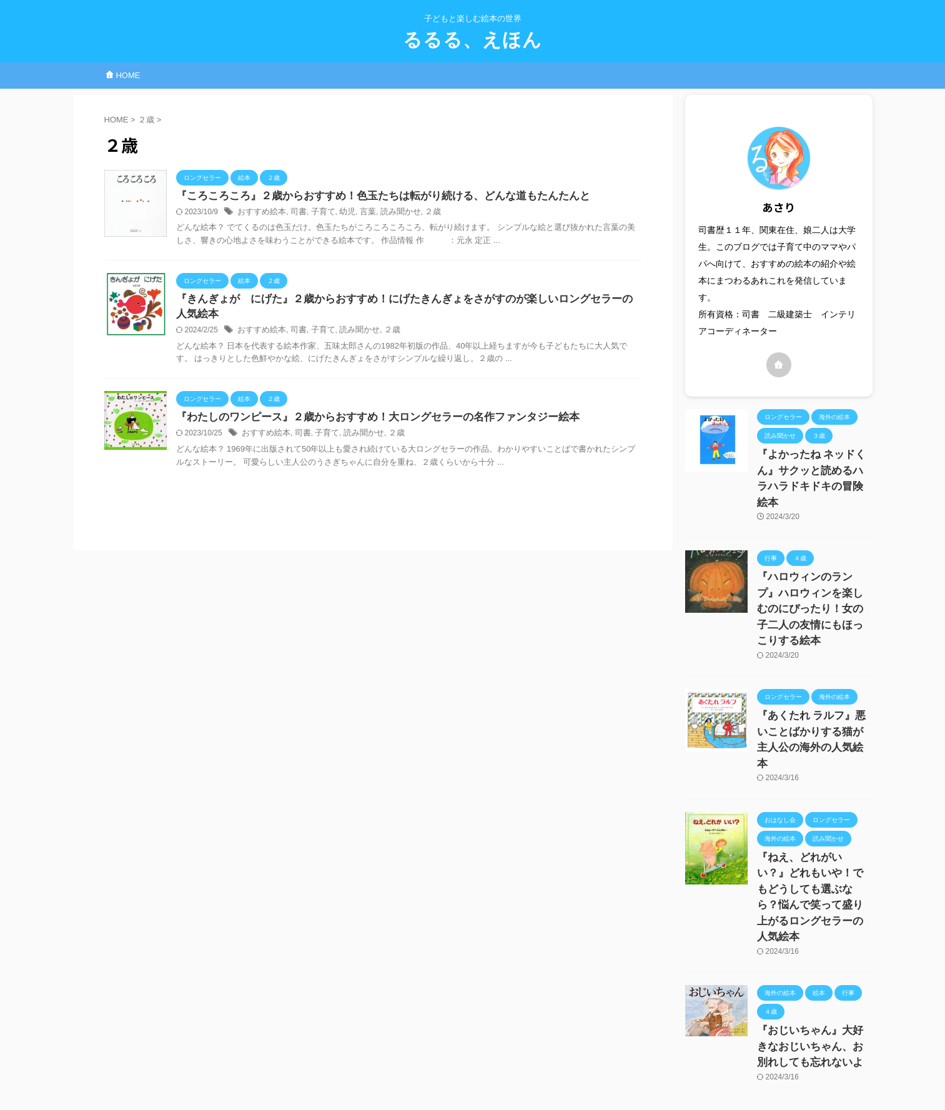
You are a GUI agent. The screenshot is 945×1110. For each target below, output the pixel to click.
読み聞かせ (389, 213)
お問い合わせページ (427, 1042)
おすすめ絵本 (259, 213)
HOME (123, 75)
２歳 (419, 213)
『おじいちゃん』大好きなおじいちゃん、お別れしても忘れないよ (814, 938)
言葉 (359, 213)
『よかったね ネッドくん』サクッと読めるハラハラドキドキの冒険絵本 (814, 467)
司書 (294, 213)
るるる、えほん (472, 39)
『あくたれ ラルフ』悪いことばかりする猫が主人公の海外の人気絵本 (814, 684)
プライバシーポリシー (514, 1042)
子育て (317, 213)
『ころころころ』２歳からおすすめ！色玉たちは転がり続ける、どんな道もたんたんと (371, 196)
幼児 (339, 213)
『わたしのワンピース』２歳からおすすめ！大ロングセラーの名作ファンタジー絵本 (366, 420)
